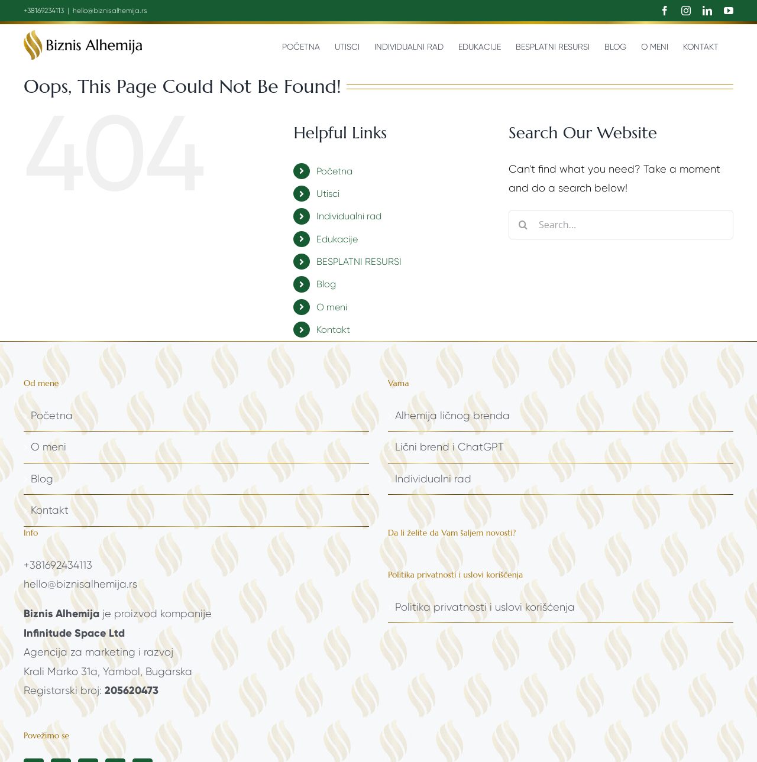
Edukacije (337, 239)
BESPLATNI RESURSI (359, 261)
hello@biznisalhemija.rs (110, 11)
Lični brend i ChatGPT (449, 447)
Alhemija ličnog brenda (452, 415)
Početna (334, 171)
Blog (326, 284)
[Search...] (621, 224)
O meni (331, 307)
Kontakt (333, 329)
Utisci (327, 193)
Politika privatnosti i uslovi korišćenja (485, 607)
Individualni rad (348, 216)
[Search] (523, 224)
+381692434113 (58, 565)
